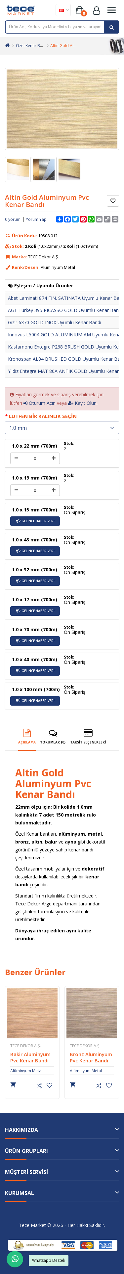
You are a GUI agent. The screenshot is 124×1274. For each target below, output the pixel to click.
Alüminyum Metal (37, 1070)
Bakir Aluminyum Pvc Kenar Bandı (41, 1057)
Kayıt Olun (82, 403)
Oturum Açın (39, 403)
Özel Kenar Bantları (34, 45)
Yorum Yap (36, 219)
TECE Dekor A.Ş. (36, 1046)
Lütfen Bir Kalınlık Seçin (43, 416)
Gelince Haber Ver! (35, 520)
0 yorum (13, 219)
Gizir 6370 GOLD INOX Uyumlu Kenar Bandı (54, 322)
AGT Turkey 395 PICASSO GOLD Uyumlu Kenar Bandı (65, 310)
